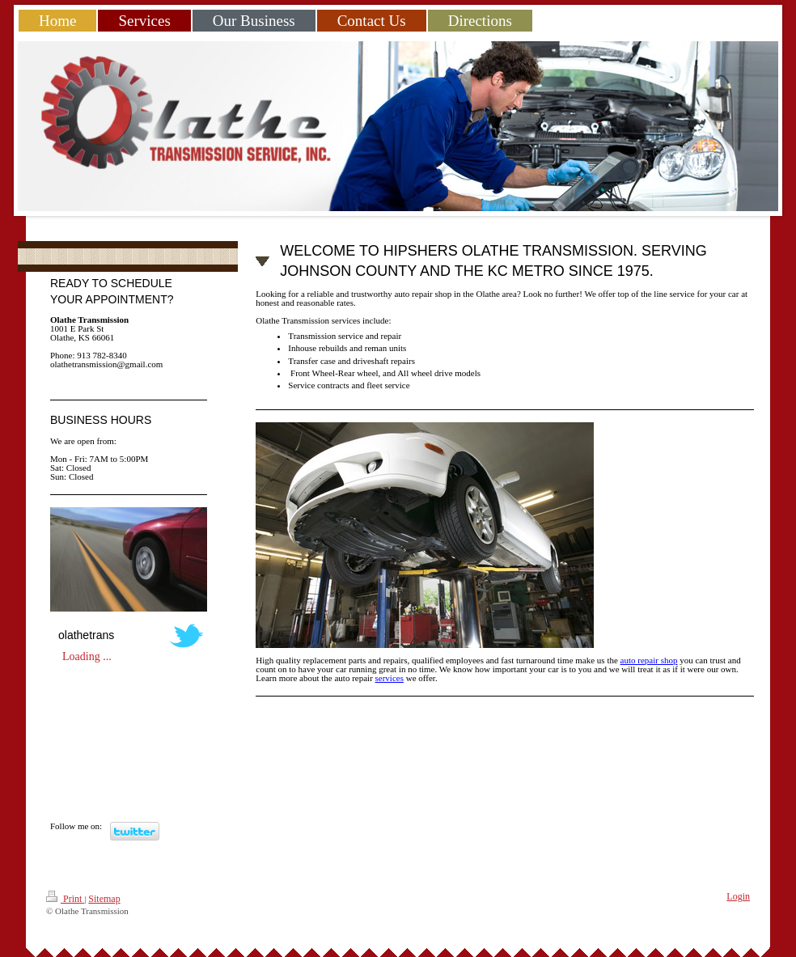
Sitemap (104, 898)
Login (738, 896)
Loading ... (87, 656)
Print (65, 897)
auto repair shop (649, 660)
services (389, 678)
